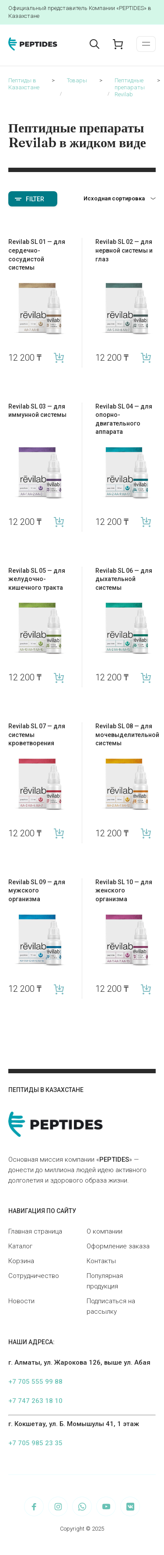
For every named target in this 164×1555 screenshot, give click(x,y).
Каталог (20, 1246)
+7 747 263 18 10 (35, 1401)
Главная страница (35, 1231)
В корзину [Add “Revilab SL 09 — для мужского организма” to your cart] (59, 989)
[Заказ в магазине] (119, 198)
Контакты (101, 1261)
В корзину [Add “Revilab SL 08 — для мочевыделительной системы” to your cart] (146, 833)
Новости (21, 1301)
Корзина (21, 1261)
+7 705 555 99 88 (35, 1382)
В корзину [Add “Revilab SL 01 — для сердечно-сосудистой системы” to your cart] (59, 358)
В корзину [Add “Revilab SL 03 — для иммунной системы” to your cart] (59, 522)
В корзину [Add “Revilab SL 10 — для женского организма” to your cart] (146, 989)
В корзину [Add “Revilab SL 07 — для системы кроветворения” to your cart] (59, 833)
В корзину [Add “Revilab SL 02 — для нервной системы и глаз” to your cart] (146, 358)
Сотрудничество (33, 1276)
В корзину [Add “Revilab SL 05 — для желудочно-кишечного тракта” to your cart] (59, 677)
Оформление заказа (118, 1246)
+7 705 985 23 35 (35, 1443)
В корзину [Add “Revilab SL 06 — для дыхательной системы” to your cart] (146, 677)
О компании (104, 1231)
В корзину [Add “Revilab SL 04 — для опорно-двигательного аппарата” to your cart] (146, 522)
